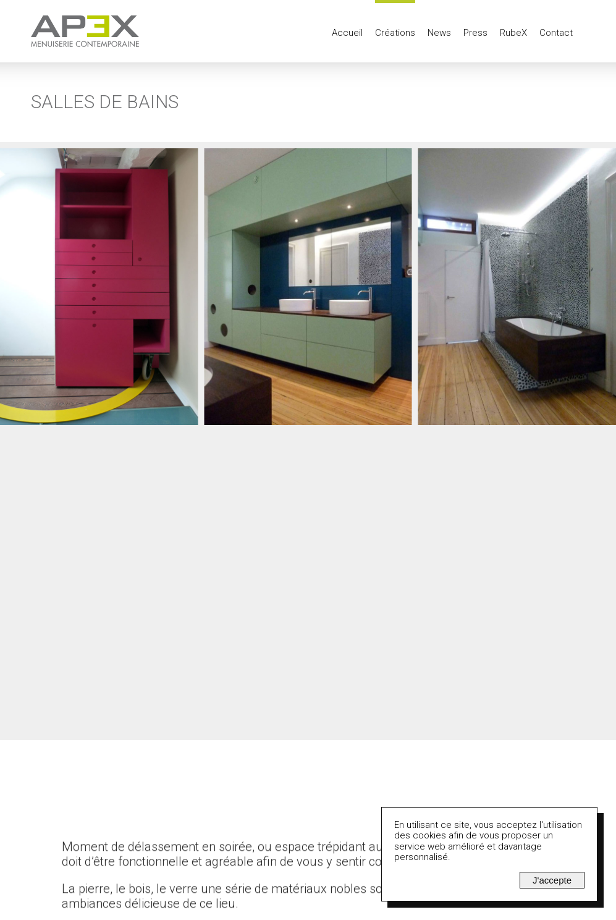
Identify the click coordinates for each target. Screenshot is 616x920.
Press (475, 32)
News (439, 32)
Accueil (347, 32)
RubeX (513, 32)
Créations (395, 32)
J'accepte (552, 880)
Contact (556, 32)
